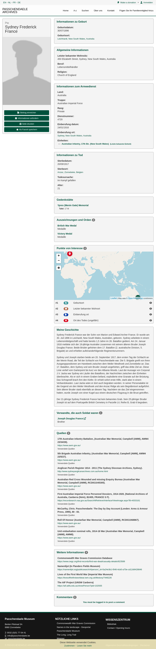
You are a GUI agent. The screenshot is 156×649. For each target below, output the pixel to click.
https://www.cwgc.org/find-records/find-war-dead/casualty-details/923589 (91, 561)
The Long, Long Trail (66, 635)
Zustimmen (69, 645)
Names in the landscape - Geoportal (73, 627)
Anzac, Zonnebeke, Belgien (70, 172)
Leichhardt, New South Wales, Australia (75, 39)
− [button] (59, 260)
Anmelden (146, 2)
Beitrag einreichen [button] (26, 113)
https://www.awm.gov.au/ (69, 445)
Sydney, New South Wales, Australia (74, 135)
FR (14, 2)
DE (19, 2)
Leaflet (114, 298)
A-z (75, 10)
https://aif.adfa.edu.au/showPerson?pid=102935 (79, 586)
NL (9, 2)
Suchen (85, 10)
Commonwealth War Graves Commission (76, 623)
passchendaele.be (16, 638)
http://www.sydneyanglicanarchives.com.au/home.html (82, 471)
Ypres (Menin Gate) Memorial (72, 205)
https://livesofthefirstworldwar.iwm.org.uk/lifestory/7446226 (84, 577)
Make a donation (127, 2)
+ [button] (59, 256)
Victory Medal (64, 233)
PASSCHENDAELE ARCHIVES (15, 11)
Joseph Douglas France (71, 418)
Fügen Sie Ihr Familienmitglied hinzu (136, 10)
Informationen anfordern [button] (26, 118)
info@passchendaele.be (18, 635)
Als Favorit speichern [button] (26, 129)
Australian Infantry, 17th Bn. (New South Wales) (96, 144)
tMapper (61, 638)
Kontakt (110, 10)
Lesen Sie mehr (84, 645)
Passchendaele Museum (68, 631)
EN (4, 2)
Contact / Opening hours (118, 628)
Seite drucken (26, 124)
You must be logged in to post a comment (104, 602)
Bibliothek (111, 624)
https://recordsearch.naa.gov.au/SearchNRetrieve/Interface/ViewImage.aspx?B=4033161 (98, 500)
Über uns (98, 10)
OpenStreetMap (135, 298)
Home (66, 10)
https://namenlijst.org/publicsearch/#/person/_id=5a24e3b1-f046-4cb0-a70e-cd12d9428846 (99, 569)
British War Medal (67, 225)
